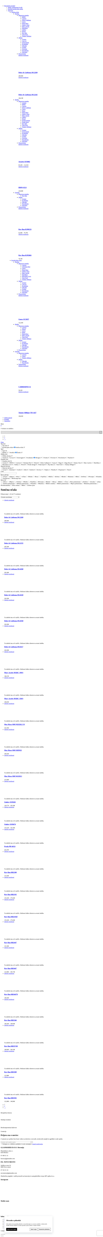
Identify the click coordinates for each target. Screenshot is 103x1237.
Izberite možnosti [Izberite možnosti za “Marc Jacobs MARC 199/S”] (9, 652)
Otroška (17, 192)
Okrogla (24, 46)
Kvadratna (25, 44)
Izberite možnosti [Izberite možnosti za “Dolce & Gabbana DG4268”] (9, 548)
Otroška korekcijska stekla (15, 9)
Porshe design (26, 120)
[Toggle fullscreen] (3, 1234)
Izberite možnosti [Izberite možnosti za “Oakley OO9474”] (9, 807)
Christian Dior (26, 267)
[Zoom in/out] (4, 1234)
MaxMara (25, 28)
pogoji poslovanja (37, 1144)
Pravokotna (25, 50)
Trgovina (10, 10)
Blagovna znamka (24, 15)
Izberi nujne (34, 1229)
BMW (24, 17)
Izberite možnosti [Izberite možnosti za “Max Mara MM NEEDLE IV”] (9, 703)
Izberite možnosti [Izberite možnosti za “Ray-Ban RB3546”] (9, 999)
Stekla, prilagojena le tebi (15, 7)
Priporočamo (22, 54)
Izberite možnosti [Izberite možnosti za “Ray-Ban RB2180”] (9, 851)
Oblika (20, 38)
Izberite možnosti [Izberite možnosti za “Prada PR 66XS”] (9, 829)
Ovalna (24, 47)
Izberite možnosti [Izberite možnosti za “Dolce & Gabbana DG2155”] (9, 522)
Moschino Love (26, 276)
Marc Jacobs (25, 26)
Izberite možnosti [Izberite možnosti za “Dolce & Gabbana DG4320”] (9, 574)
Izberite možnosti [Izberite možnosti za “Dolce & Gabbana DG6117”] (9, 626)
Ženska (17, 14)
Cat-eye (24, 41)
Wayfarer (24, 52)
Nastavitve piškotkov (44, 1229)
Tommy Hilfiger (26, 36)
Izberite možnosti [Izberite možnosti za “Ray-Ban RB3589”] (9, 1051)
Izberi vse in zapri (11, 1229)
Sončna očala (15, 12)
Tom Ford (25, 34)
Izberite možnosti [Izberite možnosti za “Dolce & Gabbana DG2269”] (9, 500)
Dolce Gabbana (26, 20)
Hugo (23, 111)
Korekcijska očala (16, 260)
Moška (17, 99)
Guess (24, 22)
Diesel (24, 329)
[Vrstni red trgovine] (10, 497)
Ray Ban (24, 33)
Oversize (24, 49)
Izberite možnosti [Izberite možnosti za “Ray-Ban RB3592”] (9, 1077)
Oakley (24, 30)
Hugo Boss (25, 23)
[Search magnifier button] (100, 432)
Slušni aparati (8, 417)
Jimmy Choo (25, 25)
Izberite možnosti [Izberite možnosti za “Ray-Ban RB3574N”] (9, 1025)
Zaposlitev (7, 421)
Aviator (24, 39)
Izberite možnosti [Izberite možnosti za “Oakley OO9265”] (9, 781)
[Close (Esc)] (1, 1234)
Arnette (24, 103)
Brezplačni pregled (9, 6)
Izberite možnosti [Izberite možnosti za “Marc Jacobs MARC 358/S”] (9, 677)
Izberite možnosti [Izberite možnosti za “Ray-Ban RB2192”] (9, 877)
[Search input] (50, 432)
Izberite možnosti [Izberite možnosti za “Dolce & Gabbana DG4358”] (9, 600)
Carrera (24, 18)
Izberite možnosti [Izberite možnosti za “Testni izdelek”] (23, 55)
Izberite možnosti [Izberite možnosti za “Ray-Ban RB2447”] (9, 921)
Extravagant (25, 42)
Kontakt (6, 419)
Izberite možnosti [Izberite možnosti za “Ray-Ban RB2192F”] (9, 899)
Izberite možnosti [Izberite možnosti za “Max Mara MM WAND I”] (9, 755)
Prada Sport (25, 122)
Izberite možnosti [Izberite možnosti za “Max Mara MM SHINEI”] (9, 729)
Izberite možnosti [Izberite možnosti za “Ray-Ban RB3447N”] (9, 973)
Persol (24, 31)
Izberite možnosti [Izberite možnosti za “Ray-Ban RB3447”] (9, 947)
